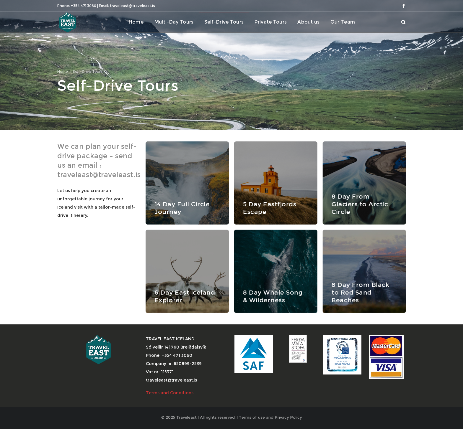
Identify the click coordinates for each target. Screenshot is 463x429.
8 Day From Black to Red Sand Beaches (360, 292)
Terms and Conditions (170, 392)
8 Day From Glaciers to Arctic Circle (359, 204)
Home (62, 71)
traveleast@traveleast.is (99, 175)
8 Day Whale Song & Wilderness (272, 295)
